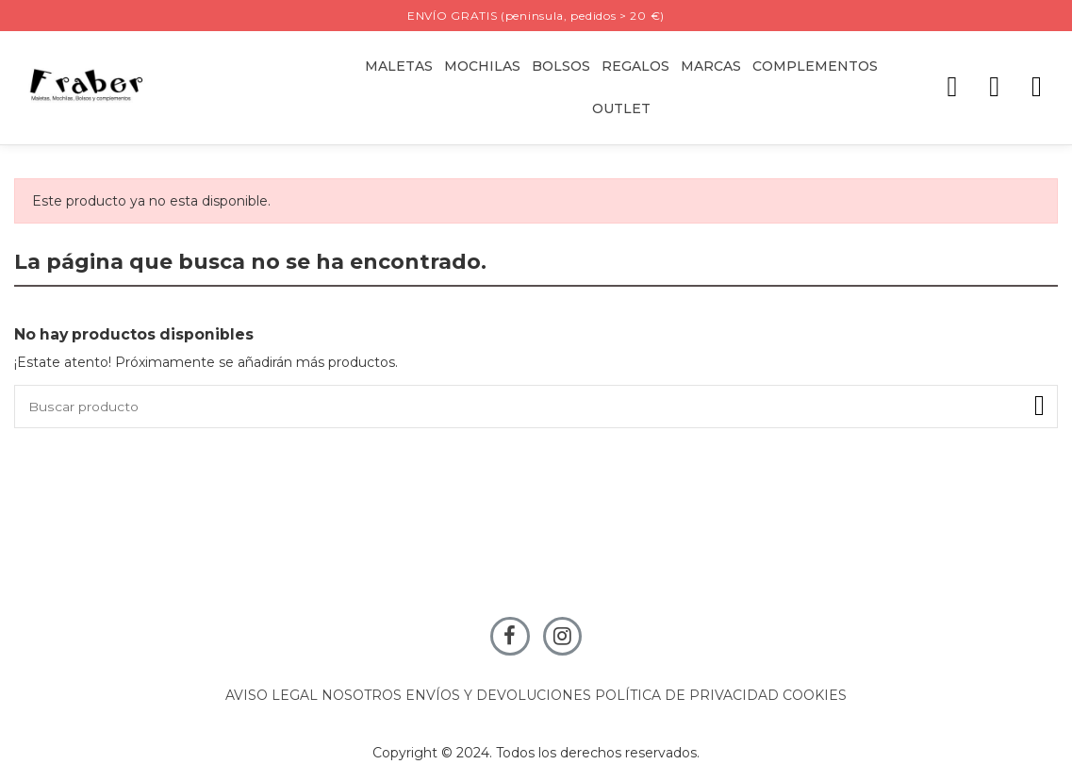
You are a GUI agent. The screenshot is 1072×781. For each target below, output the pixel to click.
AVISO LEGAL (271, 696)
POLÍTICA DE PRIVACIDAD (687, 696)
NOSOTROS (362, 696)
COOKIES (815, 696)
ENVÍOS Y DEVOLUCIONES (498, 696)
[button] (635, 66)
